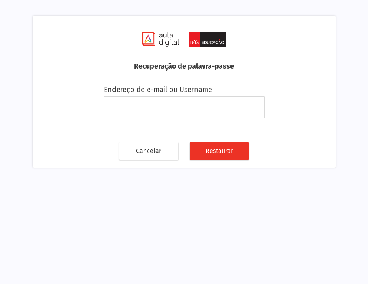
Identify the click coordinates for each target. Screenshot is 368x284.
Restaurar (219, 151)
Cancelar (148, 151)
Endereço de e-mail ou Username (158, 89)
